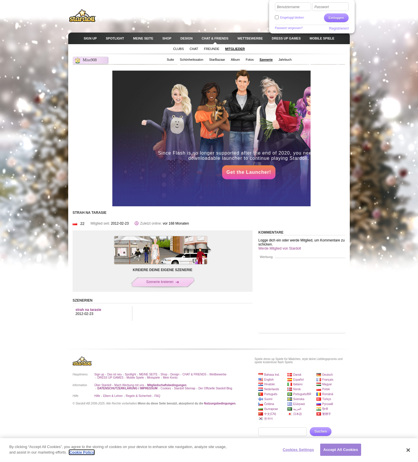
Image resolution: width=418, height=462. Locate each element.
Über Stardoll (102, 385)
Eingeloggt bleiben (292, 17)
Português (271, 394)
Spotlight (130, 374)
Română (327, 394)
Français (327, 379)
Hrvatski (269, 384)
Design (174, 374)
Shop (164, 374)
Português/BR (302, 394)
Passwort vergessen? (289, 28)
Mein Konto (170, 377)
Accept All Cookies (340, 449)
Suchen (320, 431)
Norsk (297, 389)
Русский (327, 404)
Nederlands (271, 389)
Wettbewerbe (217, 374)
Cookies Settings (298, 449)
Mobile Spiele (135, 377)
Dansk (297, 374)
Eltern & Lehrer (112, 395)
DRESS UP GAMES (110, 377)
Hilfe (97, 395)
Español (298, 379)
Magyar (327, 384)
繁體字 (326, 414)
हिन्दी (325, 409)
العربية (297, 409)
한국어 (268, 418)
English (269, 379)
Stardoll (82, 16)
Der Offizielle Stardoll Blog (215, 388)
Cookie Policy (81, 452)
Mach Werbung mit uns (129, 385)
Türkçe (326, 399)
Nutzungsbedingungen (219, 403)
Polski (326, 389)
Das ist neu (114, 374)
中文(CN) (270, 414)
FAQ (157, 395)
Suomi (268, 399)
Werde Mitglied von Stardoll (279, 248)
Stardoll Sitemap (184, 388)
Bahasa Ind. (272, 374)
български (271, 409)
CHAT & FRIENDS (194, 374)
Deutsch (327, 374)
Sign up (99, 374)
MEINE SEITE (148, 374)
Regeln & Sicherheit (138, 395)
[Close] (408, 450)
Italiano (297, 384)
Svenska (298, 399)
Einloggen (336, 17)
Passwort (321, 7)
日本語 (297, 414)
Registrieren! (339, 28)
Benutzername (288, 7)
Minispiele (153, 377)
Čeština (269, 404)
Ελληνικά (299, 404)
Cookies (166, 388)
